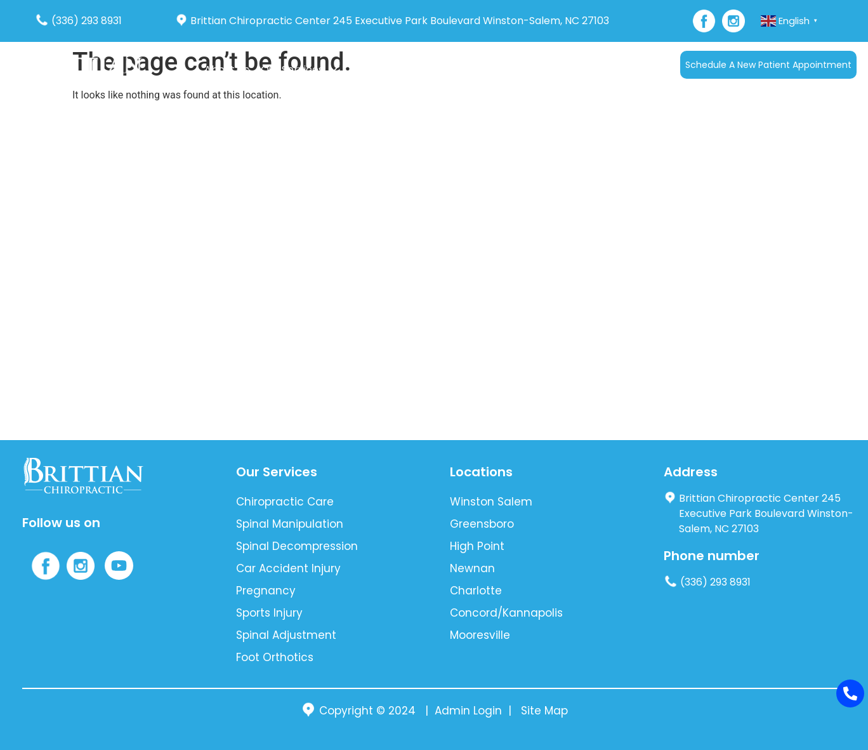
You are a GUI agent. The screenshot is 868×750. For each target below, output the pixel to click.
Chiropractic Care (285, 501)
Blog (533, 69)
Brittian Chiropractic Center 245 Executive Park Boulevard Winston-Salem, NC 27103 (392, 20)
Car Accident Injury (288, 568)
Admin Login (468, 710)
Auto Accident (384, 69)
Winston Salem (491, 501)
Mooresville (480, 635)
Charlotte (476, 590)
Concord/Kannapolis (506, 612)
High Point (477, 546)
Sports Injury (269, 612)
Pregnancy (266, 590)
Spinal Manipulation (289, 524)
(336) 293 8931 (78, 20)
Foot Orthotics (274, 657)
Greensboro (482, 524)
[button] (299, 70)
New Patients (471, 69)
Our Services (299, 69)
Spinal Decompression (297, 546)
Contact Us (583, 69)
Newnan (472, 568)
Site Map (544, 710)
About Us (226, 69)
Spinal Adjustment (286, 635)
